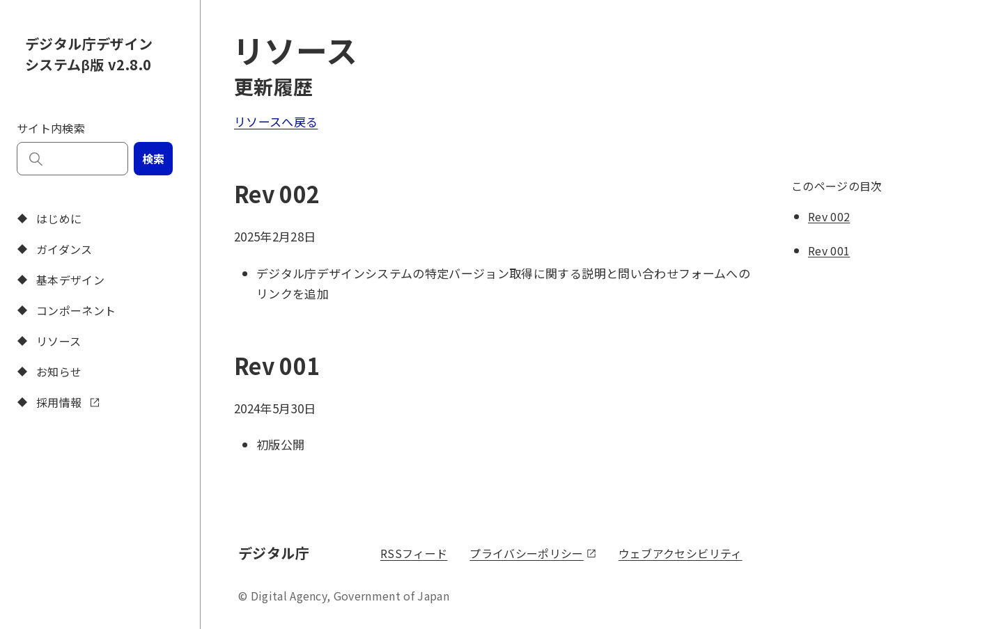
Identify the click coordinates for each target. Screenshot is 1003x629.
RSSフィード (413, 553)
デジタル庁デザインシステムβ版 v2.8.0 (89, 53)
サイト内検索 (51, 128)
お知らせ (47, 371)
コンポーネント (65, 310)
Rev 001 (829, 250)
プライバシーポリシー (532, 553)
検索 (153, 158)
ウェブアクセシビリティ (680, 553)
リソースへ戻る (276, 121)
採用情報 (57, 402)
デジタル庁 (275, 552)
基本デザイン (59, 279)
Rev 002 (829, 216)
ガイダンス (53, 249)
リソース (47, 341)
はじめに (47, 218)
